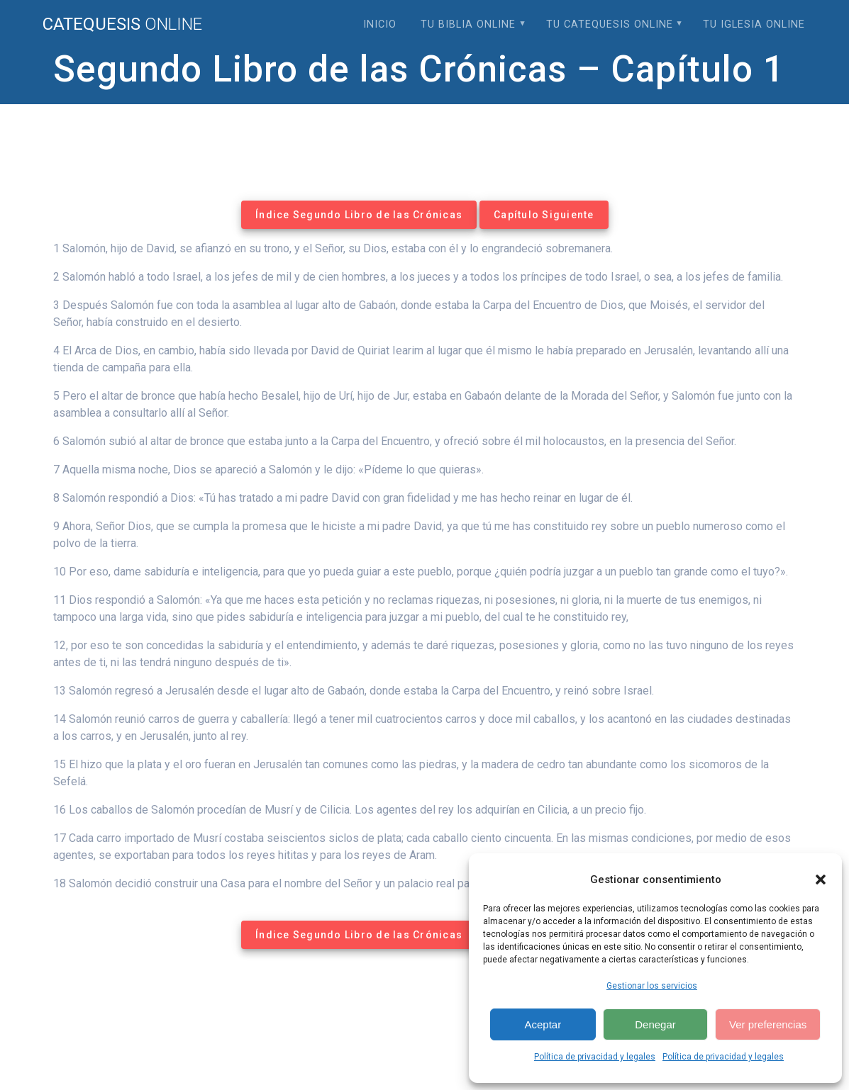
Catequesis (122, 24)
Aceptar (542, 1024)
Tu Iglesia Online (754, 24)
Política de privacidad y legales (594, 1057)
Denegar (655, 1024)
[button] (821, 879)
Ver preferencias (767, 1024)
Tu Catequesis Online (609, 24)
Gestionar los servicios (651, 986)
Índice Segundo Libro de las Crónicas (358, 214)
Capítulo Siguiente (544, 214)
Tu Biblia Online (468, 24)
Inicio (379, 24)
